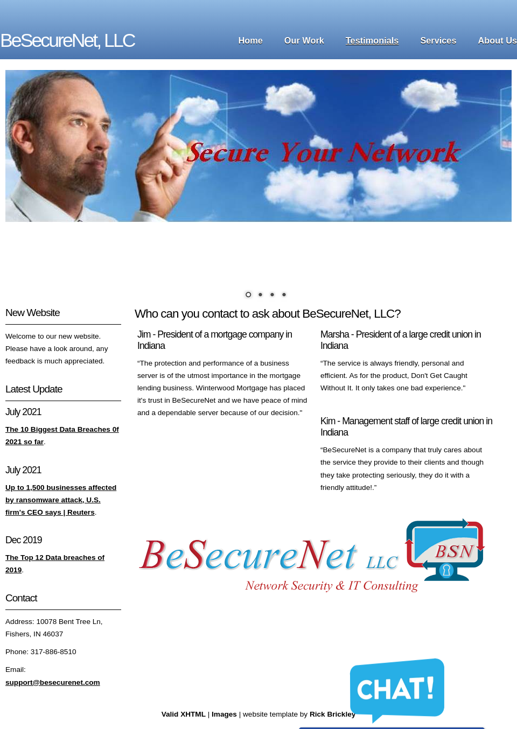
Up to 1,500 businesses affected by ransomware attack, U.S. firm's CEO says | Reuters (60, 499)
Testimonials (372, 40)
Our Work (304, 40)
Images (224, 714)
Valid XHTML (184, 714)
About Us (498, 40)
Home (251, 40)
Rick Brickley (332, 714)
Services (438, 40)
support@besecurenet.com (52, 682)
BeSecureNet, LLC (67, 40)
